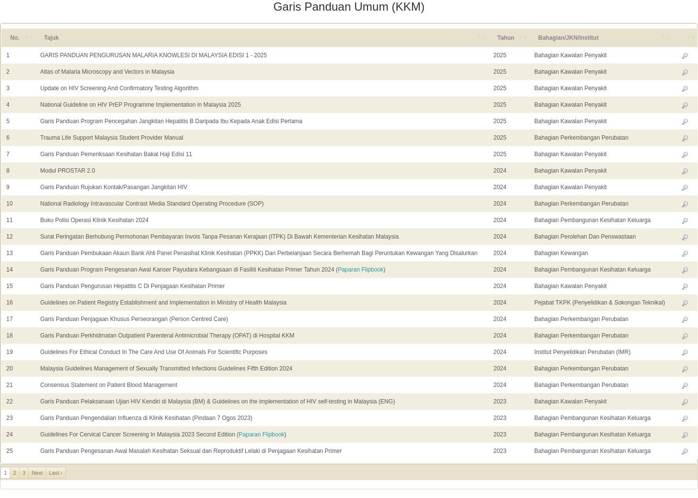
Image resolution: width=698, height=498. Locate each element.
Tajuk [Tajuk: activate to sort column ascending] (51, 37)
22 (9, 401)
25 (9, 451)
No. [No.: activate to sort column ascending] (14, 37)
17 (9, 319)
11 (9, 220)
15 (9, 286)
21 (9, 385)
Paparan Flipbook (360, 269)
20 (9, 368)
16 (9, 302)
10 (9, 203)
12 (9, 236)
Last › (56, 473)
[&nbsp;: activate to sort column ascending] (685, 38)
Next (37, 473)
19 (9, 352)
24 (9, 434)
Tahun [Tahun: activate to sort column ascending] (505, 37)
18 (9, 335)
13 (9, 253)
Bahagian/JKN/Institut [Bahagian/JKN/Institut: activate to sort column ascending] (568, 37)
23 (9, 418)
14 (9, 269)
